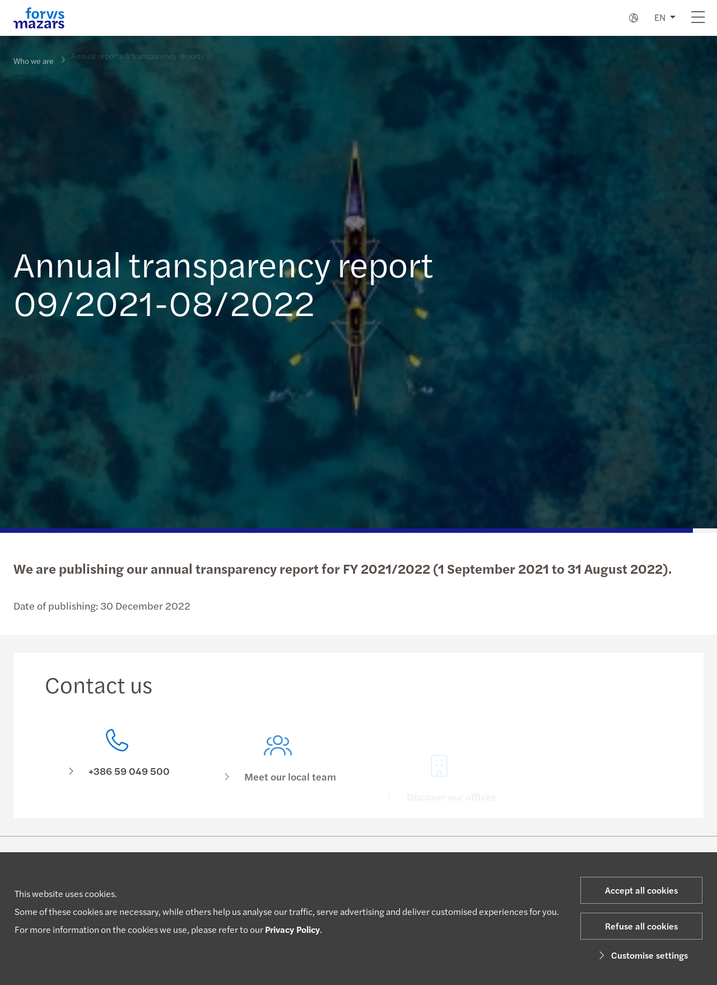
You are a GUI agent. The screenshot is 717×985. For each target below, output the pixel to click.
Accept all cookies (641, 890)
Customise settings (641, 955)
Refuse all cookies (641, 925)
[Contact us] (117, 756)
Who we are (33, 60)
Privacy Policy (292, 929)
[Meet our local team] (278, 771)
